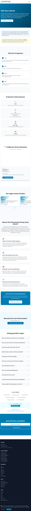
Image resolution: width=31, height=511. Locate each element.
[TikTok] (19, 506)
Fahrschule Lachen (4, 454)
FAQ (1, 494)
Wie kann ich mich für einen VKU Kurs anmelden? (15, 361)
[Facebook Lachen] (16, 506)
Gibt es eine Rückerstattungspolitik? (15, 370)
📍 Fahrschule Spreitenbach (9, 397)
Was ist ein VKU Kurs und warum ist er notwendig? (15, 338)
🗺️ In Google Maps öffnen (7, 177)
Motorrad (2, 471)
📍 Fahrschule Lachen (15, 394)
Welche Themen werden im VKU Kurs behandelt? (15, 352)
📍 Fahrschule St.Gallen (10, 399)
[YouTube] (18, 506)
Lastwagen (2, 473)
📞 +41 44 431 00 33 (15, 427)
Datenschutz (3, 498)
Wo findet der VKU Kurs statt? (15, 375)
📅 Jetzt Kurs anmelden (15, 424)
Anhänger (2, 467)
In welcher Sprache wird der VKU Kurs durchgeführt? (15, 379)
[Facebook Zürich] (14, 506)
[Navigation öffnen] (29, 2)
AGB (1, 497)
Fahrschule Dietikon (4, 461)
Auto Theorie (3, 481)
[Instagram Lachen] (12, 506)
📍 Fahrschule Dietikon (20, 399)
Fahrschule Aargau (4, 458)
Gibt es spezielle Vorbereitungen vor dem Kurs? (15, 384)
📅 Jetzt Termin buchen (15, 302)
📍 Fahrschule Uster (24, 394)
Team (2, 493)
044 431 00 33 (3, 444)
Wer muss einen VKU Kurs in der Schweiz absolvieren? (15, 342)
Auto (1, 466)
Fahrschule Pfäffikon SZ (4, 455)
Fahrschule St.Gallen (4, 459)
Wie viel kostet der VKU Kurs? (15, 365)
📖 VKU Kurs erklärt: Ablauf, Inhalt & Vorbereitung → (15, 410)
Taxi (1, 469)
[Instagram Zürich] (11, 506)
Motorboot (2, 470)
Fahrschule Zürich (4, 452)
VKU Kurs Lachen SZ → (15, 405)
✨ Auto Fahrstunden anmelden (15, 323)
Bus (1, 474)
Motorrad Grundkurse (4, 482)
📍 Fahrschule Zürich (6, 394)
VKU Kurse (2, 485)
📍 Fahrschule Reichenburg (21, 397)
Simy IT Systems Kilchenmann (17, 508)
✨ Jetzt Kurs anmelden (7, 20)
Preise (2, 496)
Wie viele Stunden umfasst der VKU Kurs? (15, 347)
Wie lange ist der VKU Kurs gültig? (15, 356)
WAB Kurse (2, 486)
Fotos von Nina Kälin (4, 500)
